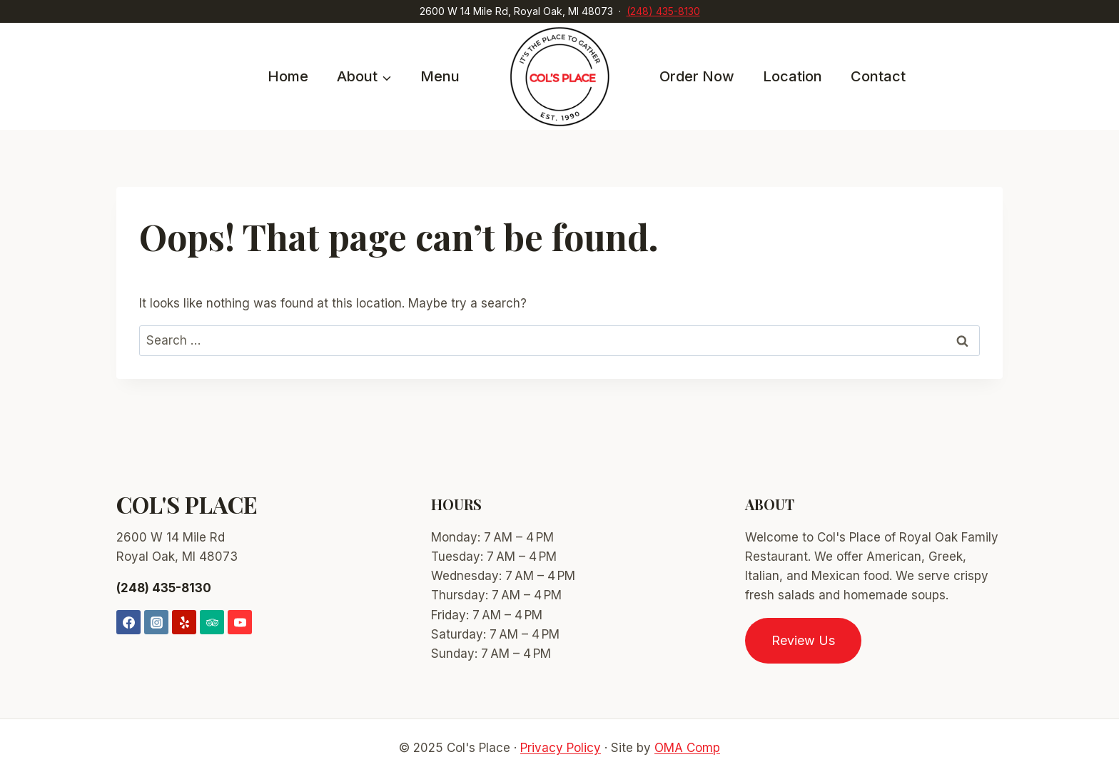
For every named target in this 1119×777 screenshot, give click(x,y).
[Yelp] (184, 622)
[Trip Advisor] (212, 622)
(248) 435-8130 (663, 11)
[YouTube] (240, 622)
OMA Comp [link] (687, 748)
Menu (440, 76)
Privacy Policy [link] (560, 748)
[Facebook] (128, 622)
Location (792, 76)
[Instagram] (156, 622)
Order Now (696, 76)
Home (288, 76)
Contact (878, 76)
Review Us (803, 640)
